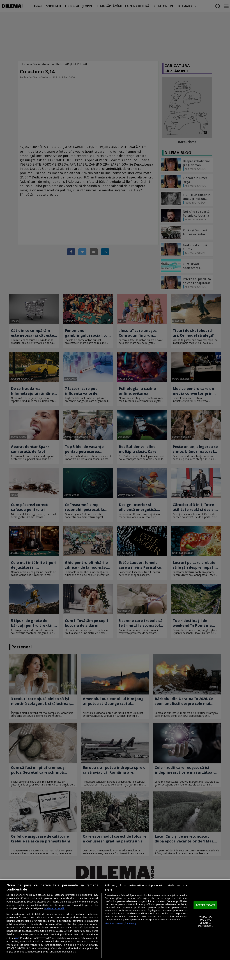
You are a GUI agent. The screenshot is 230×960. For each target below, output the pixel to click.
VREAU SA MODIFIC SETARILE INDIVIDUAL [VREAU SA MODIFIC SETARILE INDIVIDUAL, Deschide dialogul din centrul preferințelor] (205, 921)
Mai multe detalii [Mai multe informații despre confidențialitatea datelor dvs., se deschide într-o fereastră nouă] (54, 908)
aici (17, 938)
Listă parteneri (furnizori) (120, 923)
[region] (115, 919)
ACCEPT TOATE (205, 905)
